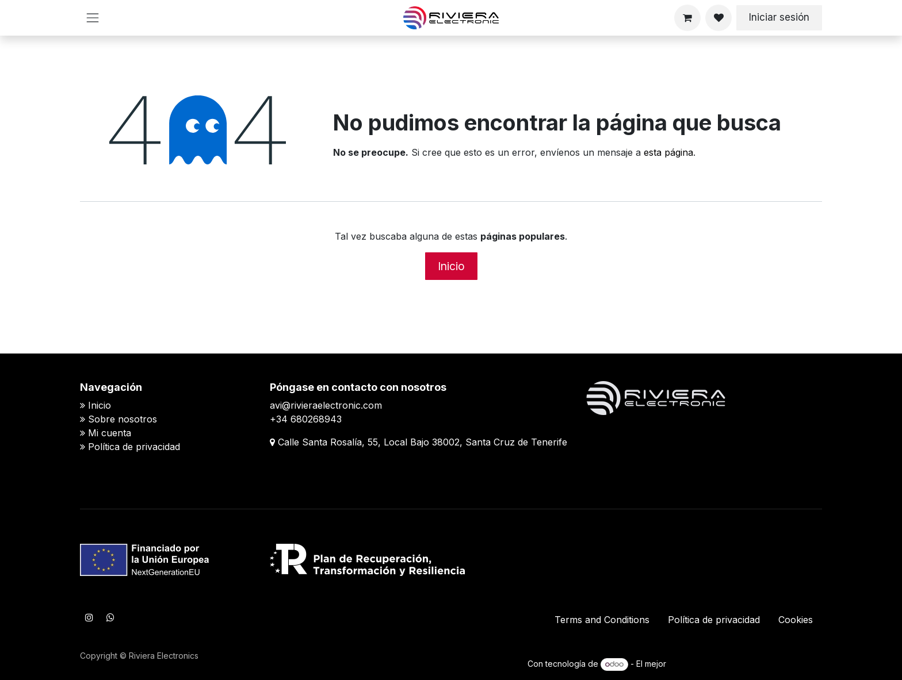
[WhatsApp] (110, 617)
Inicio (451, 266)
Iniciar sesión (779, 17)
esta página (668, 152)
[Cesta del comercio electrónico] (687, 18)
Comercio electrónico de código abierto (745, 664)
